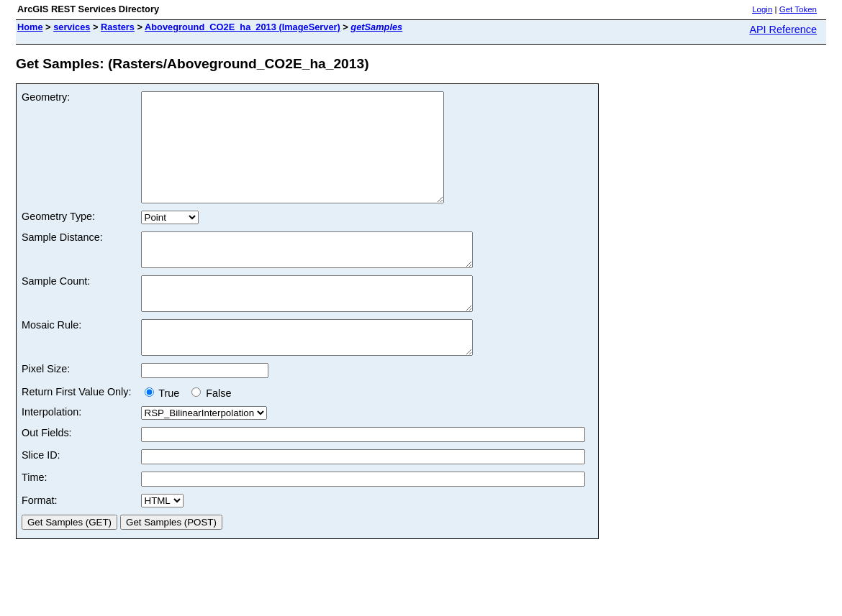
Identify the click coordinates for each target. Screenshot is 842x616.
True (165, 434)
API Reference (783, 29)
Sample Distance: (62, 259)
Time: (34, 518)
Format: (40, 541)
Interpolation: (51, 453)
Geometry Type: (58, 238)
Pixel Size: (46, 409)
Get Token (798, 9)
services (71, 27)
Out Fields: (47, 473)
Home (30, 27)
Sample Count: (56, 309)
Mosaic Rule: (51, 359)
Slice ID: (41, 496)
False (211, 434)
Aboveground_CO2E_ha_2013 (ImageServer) (242, 27)
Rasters (118, 27)
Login (762, 9)
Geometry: (46, 97)
